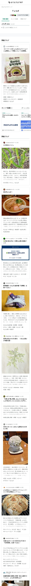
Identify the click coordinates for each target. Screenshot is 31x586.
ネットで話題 (14, 19)
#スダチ (17, 565)
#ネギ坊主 (6, 182)
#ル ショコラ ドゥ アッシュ (10, 559)
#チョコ (14, 563)
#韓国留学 (20, 99)
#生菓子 (12, 329)
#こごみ (14, 276)
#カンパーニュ (7, 529)
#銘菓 (13, 327)
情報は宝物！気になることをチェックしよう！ (16, 572)
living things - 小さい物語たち (12, 336)
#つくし (12, 182)
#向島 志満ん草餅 (7, 417)
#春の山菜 (6, 274)
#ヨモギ (5, 387)
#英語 (8, 389)
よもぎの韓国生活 (10, 46)
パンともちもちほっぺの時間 (12, 487)
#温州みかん (10, 565)
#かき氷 (9, 478)
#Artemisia (16, 387)
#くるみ (24, 529)
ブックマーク (6, 113)
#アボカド (6, 480)
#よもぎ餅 (6, 329)
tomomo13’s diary (10, 283)
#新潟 (9, 327)
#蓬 (22, 327)
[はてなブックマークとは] (11, 108)
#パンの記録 (17, 531)
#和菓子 (24, 417)
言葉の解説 (5, 19)
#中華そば (11, 229)
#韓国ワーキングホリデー (10, 99)
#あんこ (19, 529)
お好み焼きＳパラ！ (10, 189)
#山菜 (11, 274)
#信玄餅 (20, 325)
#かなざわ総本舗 (7, 325)
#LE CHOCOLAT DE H (9, 561)
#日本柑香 (18, 561)
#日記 (4, 478)
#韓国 (4, 97)
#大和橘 (19, 563)
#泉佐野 (17, 229)
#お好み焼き (6, 231)
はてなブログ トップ (7, 6)
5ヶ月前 (16, 283)
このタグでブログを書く (23, 15)
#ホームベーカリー (8, 531)
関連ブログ (23, 19)
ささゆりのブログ (10, 142)
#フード (19, 478)
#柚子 (4, 565)
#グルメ (5, 327)
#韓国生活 (6, 101)
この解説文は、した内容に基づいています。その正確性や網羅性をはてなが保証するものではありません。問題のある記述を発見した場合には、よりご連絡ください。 (9, 28)
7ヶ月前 (8, 573)
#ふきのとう (16, 274)
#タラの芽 (23, 274)
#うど (4, 276)
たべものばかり (9, 424)
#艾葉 (4, 389)
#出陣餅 (15, 325)
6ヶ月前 (21, 487)
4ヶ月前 (16, 46)
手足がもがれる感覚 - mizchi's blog (10, 116)
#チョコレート (7, 563)
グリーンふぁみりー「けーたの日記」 (14, 238)
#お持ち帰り (23, 229)
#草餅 (14, 417)
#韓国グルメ (10, 97)
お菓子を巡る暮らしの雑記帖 (12, 396)
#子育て (14, 478)
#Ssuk (21, 387)
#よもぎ (12, 101)
